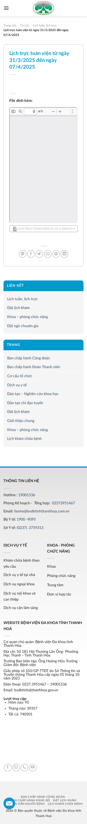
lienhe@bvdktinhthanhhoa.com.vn (41, 511)
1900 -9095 (26, 519)
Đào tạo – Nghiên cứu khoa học (33, 394)
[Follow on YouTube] (33, 767)
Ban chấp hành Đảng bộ (30, 800)
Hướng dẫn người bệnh (25, 803)
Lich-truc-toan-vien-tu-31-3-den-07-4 (44, 229)
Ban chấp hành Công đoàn (28, 358)
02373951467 (63, 503)
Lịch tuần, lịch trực (22, 299)
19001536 (26, 495)
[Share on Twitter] (39, 254)
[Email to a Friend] (48, 254)
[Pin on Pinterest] (56, 254)
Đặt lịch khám (18, 308)
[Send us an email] (16, 767)
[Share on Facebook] (31, 254)
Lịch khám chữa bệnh (24, 439)
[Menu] (6, 8)
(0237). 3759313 (30, 528)
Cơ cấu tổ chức (19, 376)
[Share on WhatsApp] (22, 254)
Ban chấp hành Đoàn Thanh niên (33, 367)
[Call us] (24, 767)
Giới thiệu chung (20, 421)
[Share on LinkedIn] (64, 254)
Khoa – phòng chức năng (27, 317)
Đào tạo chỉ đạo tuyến (25, 403)
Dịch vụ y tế (17, 385)
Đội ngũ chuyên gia (22, 326)
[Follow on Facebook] (8, 767)
